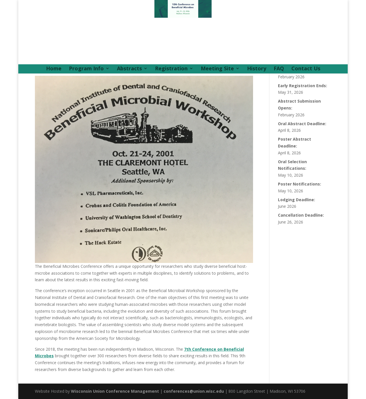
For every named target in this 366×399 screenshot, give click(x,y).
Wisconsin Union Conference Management (115, 391)
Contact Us (305, 69)
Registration (171, 69)
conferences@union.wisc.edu (194, 391)
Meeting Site (217, 69)
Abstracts (129, 69)
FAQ (279, 69)
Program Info (86, 69)
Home (53, 69)
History (256, 69)
